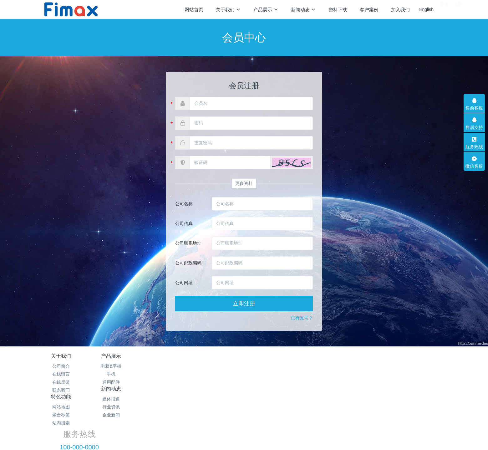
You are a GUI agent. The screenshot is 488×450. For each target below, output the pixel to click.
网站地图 (280, 366)
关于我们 (61, 356)
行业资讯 (207, 373)
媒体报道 (207, 366)
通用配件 (134, 382)
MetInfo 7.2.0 (234, 423)
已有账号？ (302, 317)
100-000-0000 (372, 373)
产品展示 (134, 356)
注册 (457, 9)
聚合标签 (280, 373)
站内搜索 (280, 382)
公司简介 (61, 366)
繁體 (244, 434)
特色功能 (281, 356)
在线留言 (61, 373)
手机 (134, 373)
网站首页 (194, 9)
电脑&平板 (134, 366)
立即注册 (244, 303)
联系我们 (61, 389)
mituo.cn (283, 423)
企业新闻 (207, 382)
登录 (444, 9)
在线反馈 (61, 382)
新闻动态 (207, 356)
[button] (291, 162)
